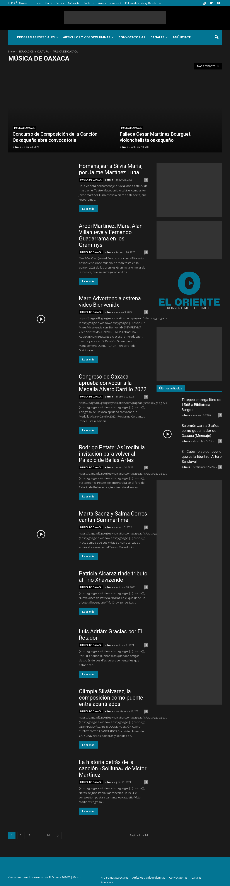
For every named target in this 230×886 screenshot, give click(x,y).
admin (17, 147)
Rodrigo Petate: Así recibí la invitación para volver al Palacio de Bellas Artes (112, 453)
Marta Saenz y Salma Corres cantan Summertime (113, 517)
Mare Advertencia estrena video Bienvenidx (110, 301)
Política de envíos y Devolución (143, 3)
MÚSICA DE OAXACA (24, 128)
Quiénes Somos (54, 3)
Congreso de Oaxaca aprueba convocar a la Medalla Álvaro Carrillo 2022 (113, 383)
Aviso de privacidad (109, 3)
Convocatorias (132, 37)
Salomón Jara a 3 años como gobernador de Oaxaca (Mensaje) (200, 430)
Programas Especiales (37, 37)
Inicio (38, 3)
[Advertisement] (115, 17)
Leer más (88, 208)
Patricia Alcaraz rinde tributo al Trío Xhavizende (113, 576)
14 (48, 835)
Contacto (89, 3)
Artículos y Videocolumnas (88, 37)
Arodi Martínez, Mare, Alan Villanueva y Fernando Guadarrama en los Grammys (111, 235)
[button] (216, 37)
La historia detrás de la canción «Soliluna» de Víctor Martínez (113, 768)
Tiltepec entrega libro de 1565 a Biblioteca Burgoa (201, 404)
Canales (159, 37)
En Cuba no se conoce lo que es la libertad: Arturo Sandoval (202, 456)
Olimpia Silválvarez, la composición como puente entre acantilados (111, 697)
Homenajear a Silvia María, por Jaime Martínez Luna (110, 169)
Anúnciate (74, 3)
